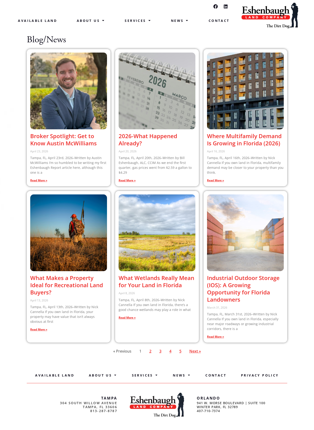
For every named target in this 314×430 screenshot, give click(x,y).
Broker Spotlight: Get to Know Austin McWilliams (63, 139)
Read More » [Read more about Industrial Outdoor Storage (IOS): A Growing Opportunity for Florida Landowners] (215, 337)
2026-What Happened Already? (148, 139)
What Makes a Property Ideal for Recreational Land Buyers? (66, 285)
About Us (91, 20)
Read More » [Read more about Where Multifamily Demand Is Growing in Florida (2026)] (215, 180)
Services (138, 20)
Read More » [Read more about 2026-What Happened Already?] (127, 180)
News (180, 20)
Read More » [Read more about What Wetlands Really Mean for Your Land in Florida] (127, 318)
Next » (195, 351)
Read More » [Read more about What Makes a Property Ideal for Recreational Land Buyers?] (38, 329)
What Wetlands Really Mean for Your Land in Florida (156, 281)
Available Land (37, 20)
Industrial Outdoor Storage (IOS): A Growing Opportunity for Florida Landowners (243, 288)
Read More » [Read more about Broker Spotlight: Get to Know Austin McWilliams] (38, 180)
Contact (219, 20)
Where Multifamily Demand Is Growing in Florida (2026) (244, 139)
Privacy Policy (260, 375)
